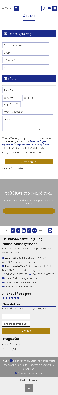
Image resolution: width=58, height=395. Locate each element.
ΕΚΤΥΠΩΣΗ (45, 230)
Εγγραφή (26, 330)
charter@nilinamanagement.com (20, 278)
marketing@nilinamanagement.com (21, 282)
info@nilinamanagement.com (20, 286)
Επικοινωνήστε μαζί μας (22, 239)
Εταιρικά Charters (11, 344)
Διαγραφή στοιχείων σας (29, 372)
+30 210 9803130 (18, 274)
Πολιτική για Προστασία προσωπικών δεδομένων (25, 143)
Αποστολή (29, 162)
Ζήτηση (29, 210)
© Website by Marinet (29, 380)
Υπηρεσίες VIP (9, 349)
